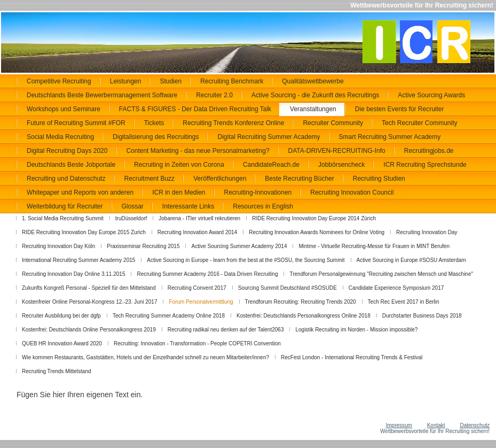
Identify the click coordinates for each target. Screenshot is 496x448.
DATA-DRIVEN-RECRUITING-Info (336, 151)
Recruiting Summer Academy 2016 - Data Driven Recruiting (207, 274)
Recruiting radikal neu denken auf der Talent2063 (226, 330)
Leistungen (125, 81)
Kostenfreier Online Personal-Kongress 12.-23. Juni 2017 (89, 302)
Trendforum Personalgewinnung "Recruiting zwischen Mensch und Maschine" (381, 274)
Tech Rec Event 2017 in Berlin (403, 302)
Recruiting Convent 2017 (197, 288)
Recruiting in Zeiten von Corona (179, 164)
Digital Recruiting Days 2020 (67, 151)
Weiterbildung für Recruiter (65, 206)
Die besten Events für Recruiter (399, 109)
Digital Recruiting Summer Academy (268, 137)
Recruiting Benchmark (231, 81)
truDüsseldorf (131, 218)
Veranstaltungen (313, 109)
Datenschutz (475, 425)
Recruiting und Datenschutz (66, 178)
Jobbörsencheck (341, 164)
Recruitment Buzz (149, 178)
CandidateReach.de (271, 164)
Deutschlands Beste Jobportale (71, 164)
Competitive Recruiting (59, 81)
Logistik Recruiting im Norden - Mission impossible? (356, 330)
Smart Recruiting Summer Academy (390, 137)
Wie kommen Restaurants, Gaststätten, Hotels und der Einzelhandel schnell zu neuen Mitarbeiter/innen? (145, 357)
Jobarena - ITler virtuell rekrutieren (199, 218)
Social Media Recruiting (60, 137)
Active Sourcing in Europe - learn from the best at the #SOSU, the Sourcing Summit (245, 260)
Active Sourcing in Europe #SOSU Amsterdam (411, 260)
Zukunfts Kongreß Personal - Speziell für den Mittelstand (89, 288)
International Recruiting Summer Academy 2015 (78, 260)
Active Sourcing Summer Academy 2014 (239, 246)
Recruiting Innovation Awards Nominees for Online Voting (316, 232)
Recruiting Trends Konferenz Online (233, 123)
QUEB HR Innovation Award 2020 (62, 343)
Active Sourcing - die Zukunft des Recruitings (315, 95)
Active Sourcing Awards (431, 95)
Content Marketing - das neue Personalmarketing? (197, 151)
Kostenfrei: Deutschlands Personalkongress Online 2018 (304, 316)
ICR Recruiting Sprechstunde (424, 164)
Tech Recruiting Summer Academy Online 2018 (169, 316)
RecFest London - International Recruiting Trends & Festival (351, 357)
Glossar (133, 206)
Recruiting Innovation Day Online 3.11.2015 (73, 274)
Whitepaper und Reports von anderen (80, 192)
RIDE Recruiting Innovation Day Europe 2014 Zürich (314, 218)
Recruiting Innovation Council (351, 192)
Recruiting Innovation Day (427, 232)
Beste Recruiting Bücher (299, 178)
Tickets (154, 123)
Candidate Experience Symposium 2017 (396, 288)
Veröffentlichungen (219, 178)
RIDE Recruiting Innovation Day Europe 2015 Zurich (84, 232)
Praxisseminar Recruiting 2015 (143, 246)
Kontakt (436, 425)
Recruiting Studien (379, 178)
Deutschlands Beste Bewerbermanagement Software (102, 95)
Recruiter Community (333, 123)
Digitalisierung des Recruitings (156, 137)
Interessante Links (188, 206)
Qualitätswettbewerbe (312, 81)
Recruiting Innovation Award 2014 (197, 232)
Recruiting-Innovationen (258, 192)
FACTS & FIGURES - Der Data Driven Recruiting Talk (195, 109)
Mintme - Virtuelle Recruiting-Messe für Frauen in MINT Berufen (374, 246)
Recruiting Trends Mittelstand (56, 371)
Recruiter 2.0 (214, 95)
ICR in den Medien (178, 192)
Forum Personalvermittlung (201, 302)
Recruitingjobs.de (429, 151)
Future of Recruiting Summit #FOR (76, 123)
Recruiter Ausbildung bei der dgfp (61, 316)
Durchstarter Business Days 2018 (422, 316)
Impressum (398, 425)
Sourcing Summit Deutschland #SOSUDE (287, 288)
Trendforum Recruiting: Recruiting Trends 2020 (300, 302)
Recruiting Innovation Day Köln (58, 246)
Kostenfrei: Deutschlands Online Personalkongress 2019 (89, 330)
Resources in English (263, 206)
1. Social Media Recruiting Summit (63, 218)
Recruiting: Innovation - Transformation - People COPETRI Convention (197, 343)
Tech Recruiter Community (419, 123)
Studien (171, 81)
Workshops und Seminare (63, 109)
